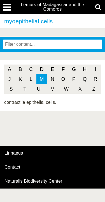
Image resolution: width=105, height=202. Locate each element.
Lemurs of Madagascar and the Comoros (52, 7)
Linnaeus (13, 153)
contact (12, 167)
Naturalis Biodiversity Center (33, 181)
